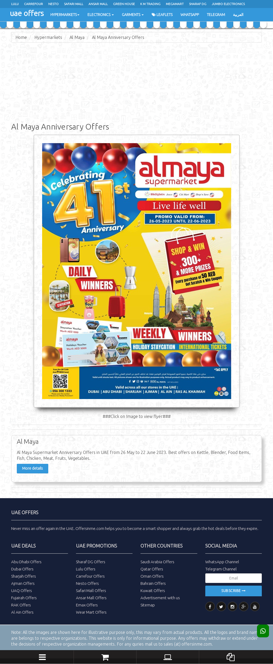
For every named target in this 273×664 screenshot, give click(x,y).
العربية (238, 15)
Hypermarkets (64, 15)
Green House (124, 4)
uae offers (27, 13)
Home (21, 37)
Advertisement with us (160, 597)
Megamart (175, 4)
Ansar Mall (98, 4)
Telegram (216, 15)
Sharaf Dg (197, 4)
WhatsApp (189, 15)
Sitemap (147, 605)
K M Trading (150, 4)
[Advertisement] (136, 85)
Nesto (53, 4)
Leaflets (162, 15)
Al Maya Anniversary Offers (118, 37)
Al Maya (77, 37)
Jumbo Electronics (228, 4)
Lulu (15, 4)
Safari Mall (73, 4)
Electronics (100, 15)
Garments (133, 15)
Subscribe (233, 591)
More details (32, 468)
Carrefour (33, 4)
